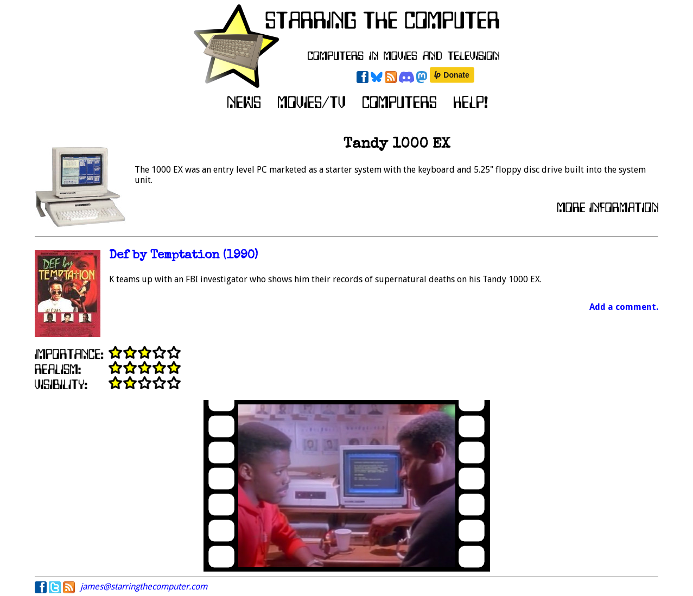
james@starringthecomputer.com (143, 586)
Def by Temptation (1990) (183, 256)
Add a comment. (623, 307)
